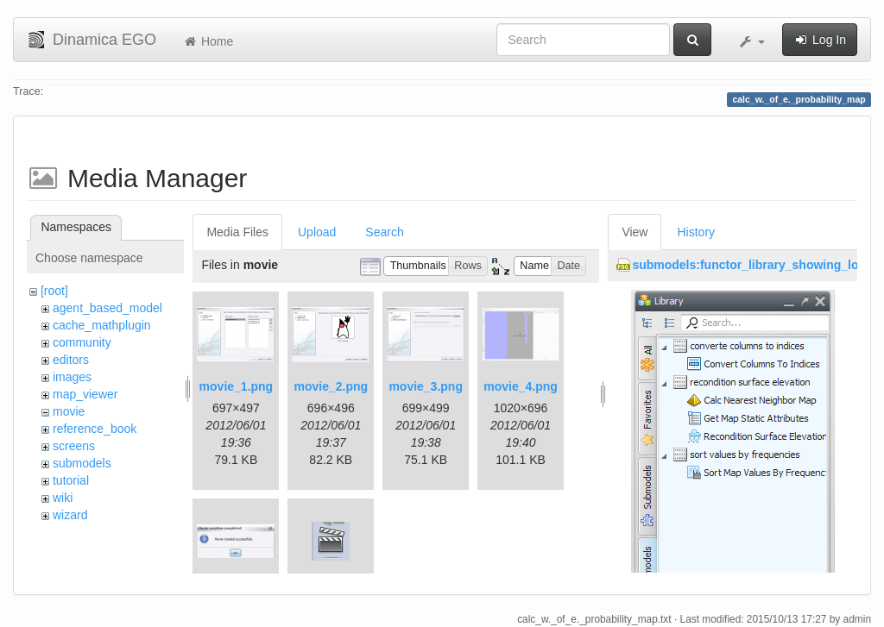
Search (384, 232)
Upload (317, 232)
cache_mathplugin (102, 325)
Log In (819, 40)
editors (71, 360)
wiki (63, 498)
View (634, 232)
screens (74, 446)
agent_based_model (107, 308)
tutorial (71, 480)
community (82, 342)
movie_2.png (331, 386)
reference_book (94, 429)
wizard (70, 515)
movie (69, 411)
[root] (54, 291)
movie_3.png (425, 386)
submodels (82, 463)
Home (207, 41)
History (696, 232)
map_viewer (85, 394)
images (72, 377)
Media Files (237, 232)
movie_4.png (520, 386)
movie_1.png (236, 386)
